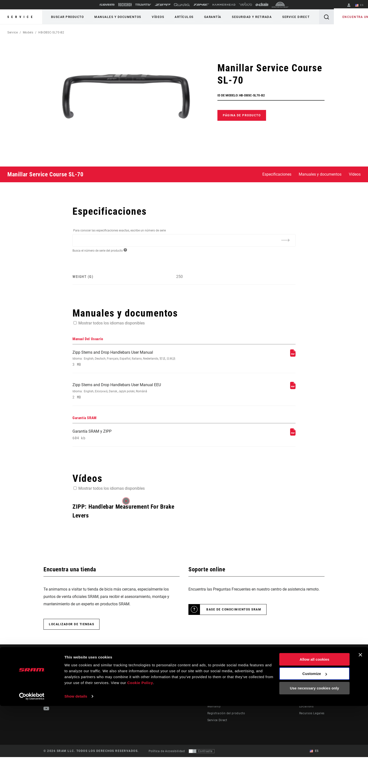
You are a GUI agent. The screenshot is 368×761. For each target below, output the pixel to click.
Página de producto (242, 115)
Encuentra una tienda (347, 17)
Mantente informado (69, 697)
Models (28, 32)
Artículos (176, 17)
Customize (314, 729)
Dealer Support (218, 689)
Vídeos (152, 17)
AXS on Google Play (274, 689)
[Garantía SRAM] (293, 436)
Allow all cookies (314, 714)
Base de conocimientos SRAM (233, 613)
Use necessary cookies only (314, 743)
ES (360, 5)
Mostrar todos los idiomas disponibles (111, 323)
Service (21, 17)
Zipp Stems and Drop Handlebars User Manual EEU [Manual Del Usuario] (142, 393)
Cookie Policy (140, 738)
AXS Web (266, 696)
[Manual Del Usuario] (293, 355)
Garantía (202, 17)
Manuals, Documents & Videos (229, 696)
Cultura (193, 689)
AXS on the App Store (275, 683)
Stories (193, 683)
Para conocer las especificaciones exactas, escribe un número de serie (119, 230)
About (303, 683)
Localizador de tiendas (71, 628)
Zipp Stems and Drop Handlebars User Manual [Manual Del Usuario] (142, 359)
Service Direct (281, 17)
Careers (304, 696)
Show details (75, 751)
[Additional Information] (285, 240)
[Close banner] (360, 710)
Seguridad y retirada (239, 17)
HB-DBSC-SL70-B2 (51, 32)
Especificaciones (276, 174)
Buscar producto (66, 17)
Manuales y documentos (114, 17)
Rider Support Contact (223, 683)
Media (303, 689)
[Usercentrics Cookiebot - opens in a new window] (31, 751)
